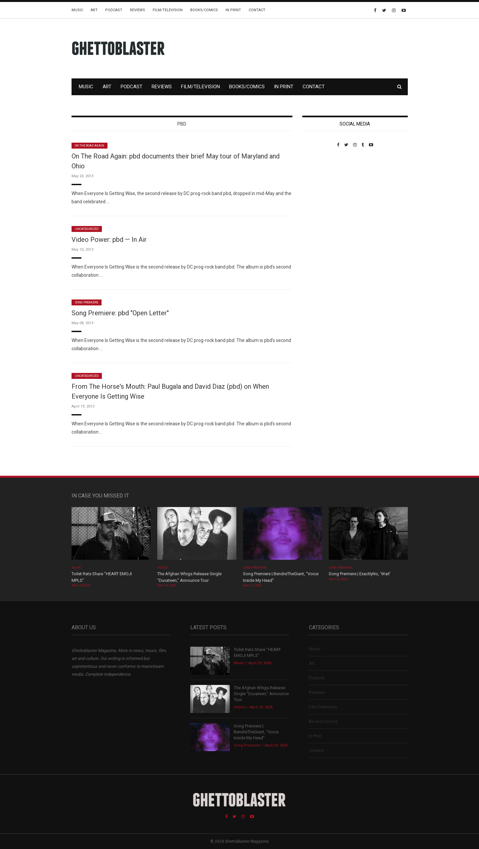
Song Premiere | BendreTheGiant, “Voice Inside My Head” (256, 731)
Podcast (113, 10)
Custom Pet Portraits (321, 192)
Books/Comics (204, 10)
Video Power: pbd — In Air (109, 239)
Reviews (137, 10)
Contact (257, 10)
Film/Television (168, 10)
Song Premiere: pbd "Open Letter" (120, 313)
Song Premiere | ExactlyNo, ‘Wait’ (360, 573)
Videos (162, 567)
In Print (233, 10)
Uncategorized (87, 229)
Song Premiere (87, 302)
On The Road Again (90, 145)
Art (94, 10)
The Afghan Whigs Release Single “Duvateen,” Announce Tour (261, 693)
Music (77, 10)
